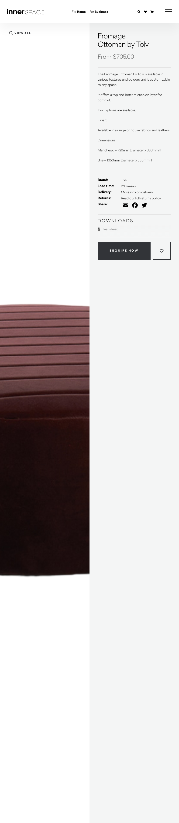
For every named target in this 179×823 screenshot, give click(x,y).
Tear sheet (108, 229)
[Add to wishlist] (162, 251)
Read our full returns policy (141, 198)
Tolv (124, 180)
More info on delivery (137, 192)
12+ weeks (128, 186)
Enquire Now (124, 251)
